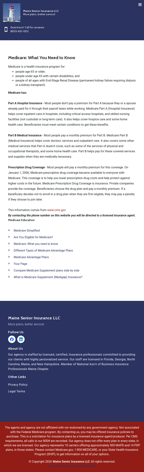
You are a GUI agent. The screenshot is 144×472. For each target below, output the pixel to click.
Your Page (20, 264)
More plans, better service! (26, 324)
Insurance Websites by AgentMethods (72, 466)
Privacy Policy (18, 384)
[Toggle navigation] (140, 4)
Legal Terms (16, 391)
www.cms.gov (56, 210)
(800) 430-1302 (19, 31)
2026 (48, 461)
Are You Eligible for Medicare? (33, 237)
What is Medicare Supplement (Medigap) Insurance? (48, 277)
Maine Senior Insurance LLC (34, 318)
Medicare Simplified (27, 230)
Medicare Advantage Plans (31, 257)
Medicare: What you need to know (36, 244)
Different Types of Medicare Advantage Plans (43, 250)
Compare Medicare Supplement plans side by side (46, 270)
